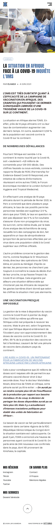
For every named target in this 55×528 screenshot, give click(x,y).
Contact (33, 472)
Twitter (6, 484)
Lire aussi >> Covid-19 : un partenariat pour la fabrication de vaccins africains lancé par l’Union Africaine (27, 360)
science (8, 59)
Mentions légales (37, 480)
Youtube (7, 480)
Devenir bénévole (11, 497)
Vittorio (47, 523)
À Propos (33, 476)
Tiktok (6, 476)
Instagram (8, 472)
